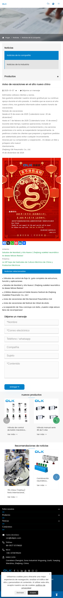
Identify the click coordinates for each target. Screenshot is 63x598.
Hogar (7, 37)
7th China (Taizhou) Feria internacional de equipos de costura (16, 491)
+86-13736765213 (13, 553)
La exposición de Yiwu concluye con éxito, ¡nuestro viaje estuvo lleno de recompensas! (31, 308)
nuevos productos (31, 395)
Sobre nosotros (8, 509)
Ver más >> (12, 434)
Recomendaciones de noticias (31, 446)
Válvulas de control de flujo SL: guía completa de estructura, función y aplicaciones (29, 280)
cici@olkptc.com (13, 538)
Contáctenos (7, 527)
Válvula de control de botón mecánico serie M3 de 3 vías (16, 428)
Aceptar (33, 592)
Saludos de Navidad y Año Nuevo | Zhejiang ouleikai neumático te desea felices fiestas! (31, 287)
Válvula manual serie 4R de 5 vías (46, 428)
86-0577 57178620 (14, 545)
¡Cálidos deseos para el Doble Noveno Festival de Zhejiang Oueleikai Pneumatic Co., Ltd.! (29, 294)
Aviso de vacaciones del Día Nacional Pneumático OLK (28, 299)
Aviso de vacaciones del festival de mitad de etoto (26, 303)
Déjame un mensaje (31, 90)
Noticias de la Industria (18, 64)
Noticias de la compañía (31, 37)
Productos (10, 76)
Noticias (16, 37)
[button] (6, 420)
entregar (14, 387)
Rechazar (20, 592)
